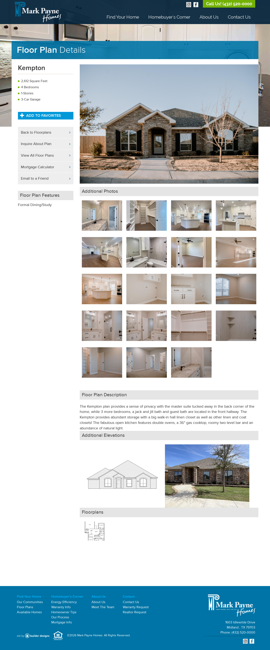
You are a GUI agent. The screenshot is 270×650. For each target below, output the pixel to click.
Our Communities (30, 602)
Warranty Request (136, 607)
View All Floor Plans (37, 155)
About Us (209, 17)
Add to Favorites (40, 115)
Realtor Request (134, 612)
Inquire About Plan (36, 143)
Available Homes (29, 612)
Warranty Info (61, 607)
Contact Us (239, 17)
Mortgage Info (61, 622)
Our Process (60, 617)
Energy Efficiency (64, 602)
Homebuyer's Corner (169, 17)
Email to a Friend (35, 178)
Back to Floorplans (36, 132)
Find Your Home (123, 17)
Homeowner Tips (63, 612)
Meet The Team (103, 607)
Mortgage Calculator (37, 167)
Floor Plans (25, 607)
